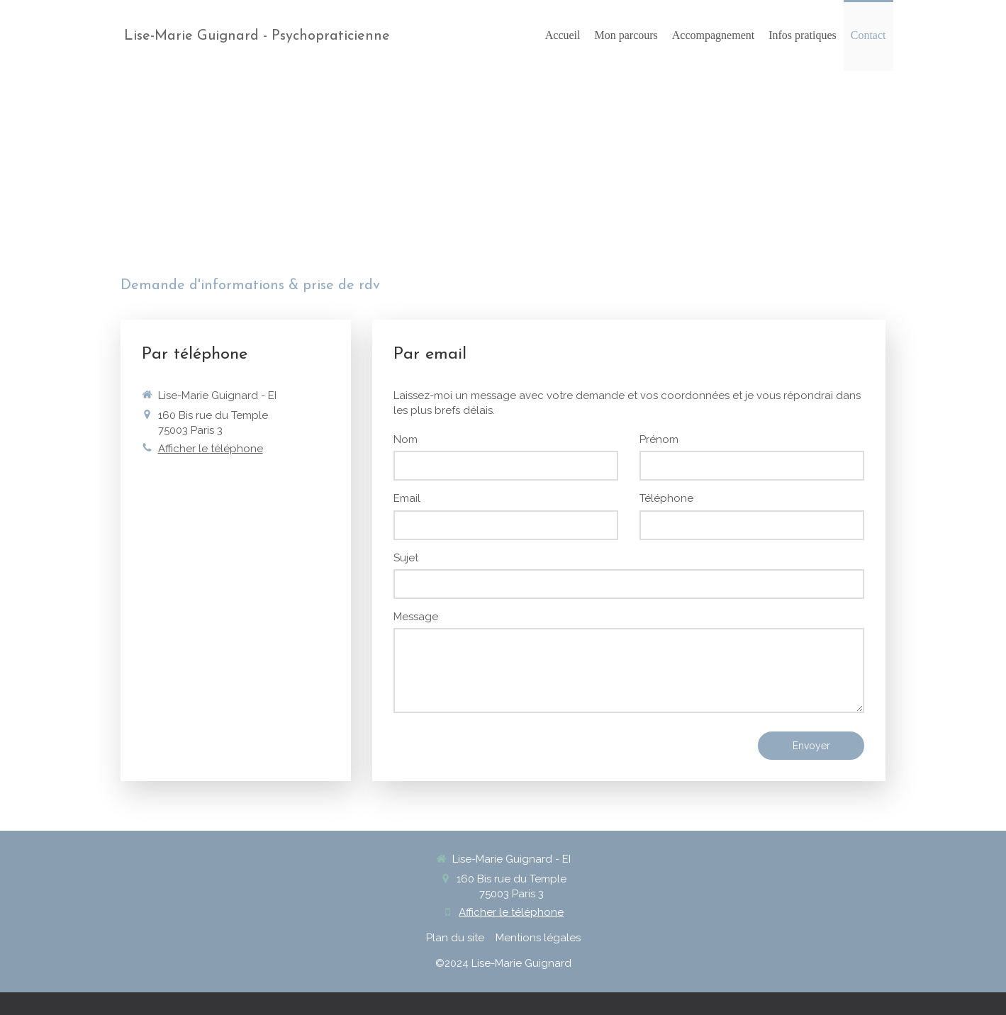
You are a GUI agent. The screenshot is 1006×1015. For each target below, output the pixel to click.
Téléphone (666, 498)
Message (415, 616)
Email (406, 498)
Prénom (658, 439)
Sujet (405, 557)
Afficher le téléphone (210, 448)
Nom (405, 439)
